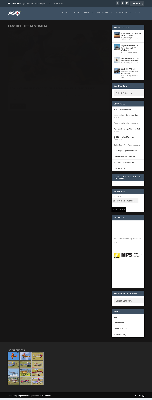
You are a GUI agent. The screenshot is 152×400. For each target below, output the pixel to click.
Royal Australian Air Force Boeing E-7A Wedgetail (129, 49)
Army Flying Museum (122, 111)
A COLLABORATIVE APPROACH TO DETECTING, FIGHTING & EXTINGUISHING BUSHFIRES (30, 66)
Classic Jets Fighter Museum (125, 152)
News (87, 14)
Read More (18, 93)
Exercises (134, 39)
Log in (116, 318)
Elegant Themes (24, 397)
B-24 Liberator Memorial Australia (124, 139)
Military (129, 41)
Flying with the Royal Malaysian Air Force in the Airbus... (43, 3)
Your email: (117, 197)
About (76, 14)
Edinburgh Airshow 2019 (124, 164)
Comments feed (120, 330)
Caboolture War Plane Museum (127, 146)
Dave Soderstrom (18, 73)
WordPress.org (120, 336)
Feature (123, 41)
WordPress (46, 397)
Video (139, 14)
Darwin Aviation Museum (124, 158)
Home (65, 14)
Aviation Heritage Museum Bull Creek (127, 131)
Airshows (122, 14)
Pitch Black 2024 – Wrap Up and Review (131, 36)
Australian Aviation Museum (126, 125)
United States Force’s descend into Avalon (130, 61)
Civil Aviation (39, 73)
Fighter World (119, 170)
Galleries (103, 14)
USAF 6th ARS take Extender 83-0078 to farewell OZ (129, 72)
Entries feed (119, 324)
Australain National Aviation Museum (126, 118)
